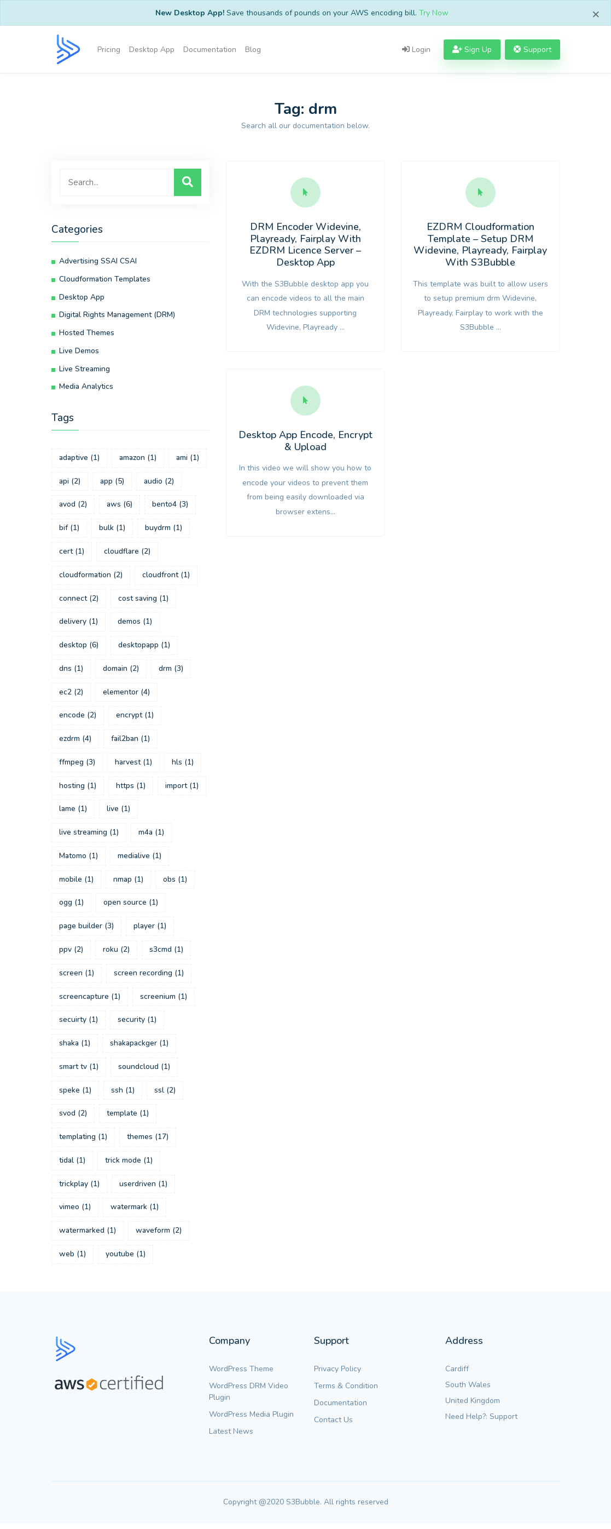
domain (121, 671)
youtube (126, 1260)
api (69, 483)
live (118, 812)
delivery (78, 624)
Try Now (434, 13)
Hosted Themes (86, 334)
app (112, 483)
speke (75, 1095)
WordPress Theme (241, 1374)
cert (71, 553)
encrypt (135, 718)
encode (77, 718)
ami (188, 459)
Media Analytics (86, 388)
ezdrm (75, 742)
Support (503, 1422)
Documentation (209, 49)
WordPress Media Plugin (251, 1420)
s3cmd (166, 954)
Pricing (108, 49)
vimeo (75, 1213)
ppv (71, 954)
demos (135, 624)
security (137, 1024)
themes (147, 1142)
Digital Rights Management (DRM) (117, 316)
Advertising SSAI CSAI (98, 261)
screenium (163, 1001)
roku (116, 954)
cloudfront (166, 577)
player (149, 930)
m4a (151, 836)
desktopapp (144, 647)
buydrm (163, 530)
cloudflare (127, 553)
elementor (126, 694)
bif (69, 530)
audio (159, 483)
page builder (86, 930)
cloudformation (91, 577)
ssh (123, 1095)
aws (119, 506)
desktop (78, 647)
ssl (165, 1095)
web (72, 1260)
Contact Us (333, 1425)
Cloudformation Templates (104, 279)
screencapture (89, 1001)
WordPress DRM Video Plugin (248, 1397)
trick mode (129, 1165)
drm (171, 671)
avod (73, 506)
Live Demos (79, 352)
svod (73, 1118)
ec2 (71, 694)
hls (183, 765)
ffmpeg (77, 765)
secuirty (78, 1024)
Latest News (231, 1437)
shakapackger (139, 1048)
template (128, 1118)
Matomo (78, 859)
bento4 (170, 506)
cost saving (143, 600)
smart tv (78, 1071)
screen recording (149, 977)
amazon (138, 459)
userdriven (143, 1189)
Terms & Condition (346, 1391)
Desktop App (151, 49)
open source (130, 906)
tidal (72, 1165)
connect (78, 600)
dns (71, 671)
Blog (253, 49)
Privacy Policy (337, 1374)
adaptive (79, 459)
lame (73, 812)
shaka (74, 1048)
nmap (128, 883)
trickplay (79, 1189)
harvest (133, 765)
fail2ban (131, 742)
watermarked (87, 1236)
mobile (76, 883)
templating (83, 1142)
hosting (77, 789)
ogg (71, 906)
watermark (134, 1213)
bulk (112, 530)
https (131, 789)
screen (76, 977)
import (182, 789)
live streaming (89, 836)
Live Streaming (84, 370)
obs (175, 883)
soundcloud (144, 1071)
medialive (139, 859)
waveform (159, 1236)
